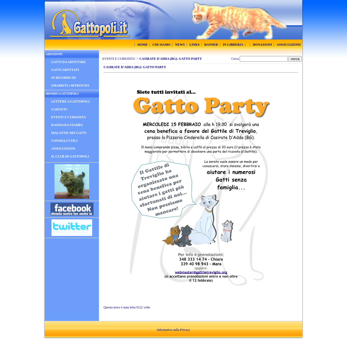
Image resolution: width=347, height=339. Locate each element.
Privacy (185, 330)
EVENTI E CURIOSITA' (119, 59)
